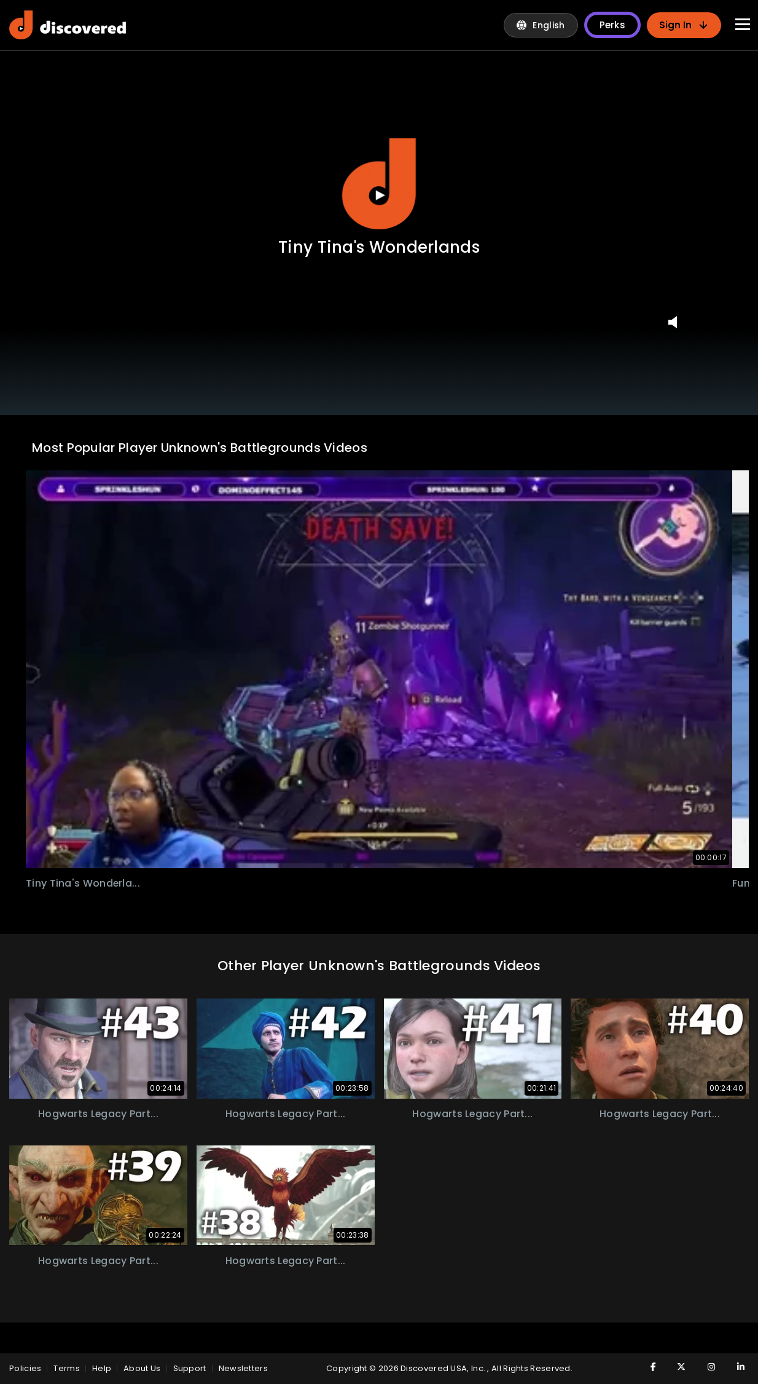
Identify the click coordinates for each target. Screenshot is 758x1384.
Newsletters (243, 1368)
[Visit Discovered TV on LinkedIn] (734, 1366)
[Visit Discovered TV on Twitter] (675, 1366)
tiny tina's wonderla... (83, 883)
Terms (66, 1368)
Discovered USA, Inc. (443, 1368)
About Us (141, 1368)
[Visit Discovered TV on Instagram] (705, 1366)
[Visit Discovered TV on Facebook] (646, 1366)
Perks (613, 24)
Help (101, 1368)
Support (189, 1368)
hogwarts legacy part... (97, 1114)
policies (25, 1368)
